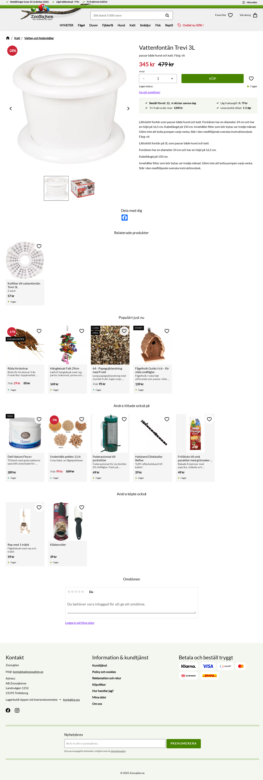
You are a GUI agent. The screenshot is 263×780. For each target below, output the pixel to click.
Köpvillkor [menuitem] (99, 684)
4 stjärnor (79, 591)
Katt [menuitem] (132, 25)
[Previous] (11, 108)
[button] (225, 15)
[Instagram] (17, 710)
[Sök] (167, 15)
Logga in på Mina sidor (79, 622)
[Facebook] (8, 710)
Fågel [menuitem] (81, 25)
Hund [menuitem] (121, 25)
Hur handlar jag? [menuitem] (102, 691)
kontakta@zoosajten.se (28, 671)
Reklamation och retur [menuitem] (106, 678)
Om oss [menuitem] (97, 703)
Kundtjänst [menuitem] (99, 665)
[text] (147, 64)
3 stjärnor (76, 591)
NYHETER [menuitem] (66, 25)
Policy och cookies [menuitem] (104, 672)
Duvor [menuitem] (93, 25)
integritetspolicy (118, 751)
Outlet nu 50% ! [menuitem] (193, 25)
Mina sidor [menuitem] (99, 697)
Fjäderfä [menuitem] (107, 25)
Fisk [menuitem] (158, 25)
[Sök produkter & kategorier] (131, 15)
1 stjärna (69, 591)
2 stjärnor (72, 591)
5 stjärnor (82, 591)
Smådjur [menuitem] (145, 25)
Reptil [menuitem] (169, 25)
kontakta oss (71, 699)
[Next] (128, 108)
